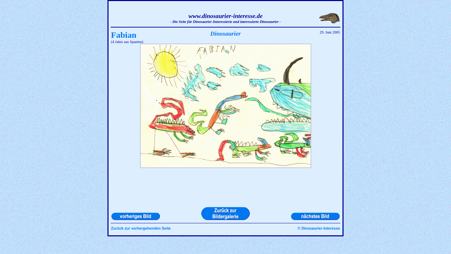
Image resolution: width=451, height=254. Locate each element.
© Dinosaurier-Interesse (319, 228)
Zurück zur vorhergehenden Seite (141, 228)
